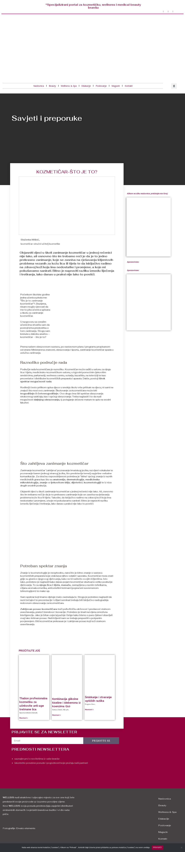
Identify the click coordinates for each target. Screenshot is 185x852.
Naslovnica (38, 85)
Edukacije (86, 85)
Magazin (116, 85)
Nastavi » (23, 718)
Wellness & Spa (69, 85)
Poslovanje (101, 85)
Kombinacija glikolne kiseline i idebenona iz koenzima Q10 (66, 702)
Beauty (52, 85)
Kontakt (129, 85)
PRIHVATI (157, 847)
